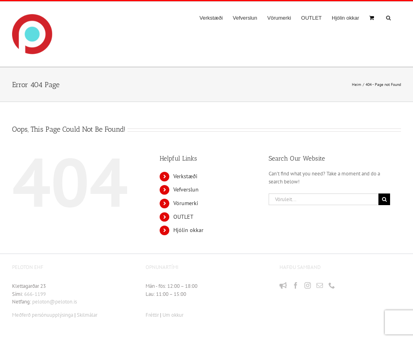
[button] (388, 18)
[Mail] (319, 285)
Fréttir (152, 314)
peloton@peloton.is (54, 301)
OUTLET (183, 216)
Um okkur (172, 314)
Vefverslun (186, 189)
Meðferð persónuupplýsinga (42, 314)
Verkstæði (185, 176)
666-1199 (35, 294)
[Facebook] (295, 285)
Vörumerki (185, 203)
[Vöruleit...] (323, 199)
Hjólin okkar (188, 230)
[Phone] (332, 285)
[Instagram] (307, 285)
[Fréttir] (283, 285)
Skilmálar (87, 314)
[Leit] (384, 199)
